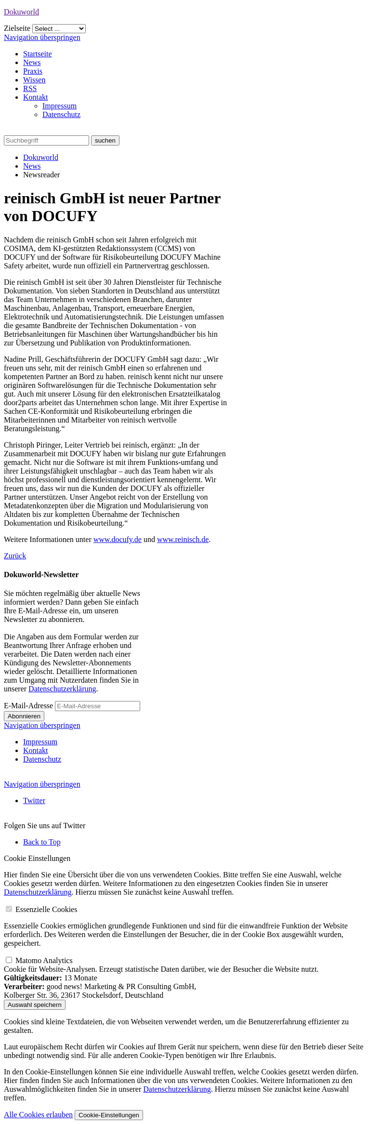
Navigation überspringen (42, 37)
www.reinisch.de (183, 539)
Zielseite (17, 28)
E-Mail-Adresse (28, 705)
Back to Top (42, 842)
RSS (30, 88)
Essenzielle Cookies (46, 909)
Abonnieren (24, 716)
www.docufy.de (117, 539)
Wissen (34, 80)
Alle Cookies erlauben (38, 1115)
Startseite (37, 54)
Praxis (32, 71)
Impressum (59, 106)
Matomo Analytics (44, 960)
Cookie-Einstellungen (109, 1115)
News (31, 62)
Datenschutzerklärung (62, 689)
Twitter (34, 800)
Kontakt (35, 97)
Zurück (15, 556)
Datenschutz (61, 114)
